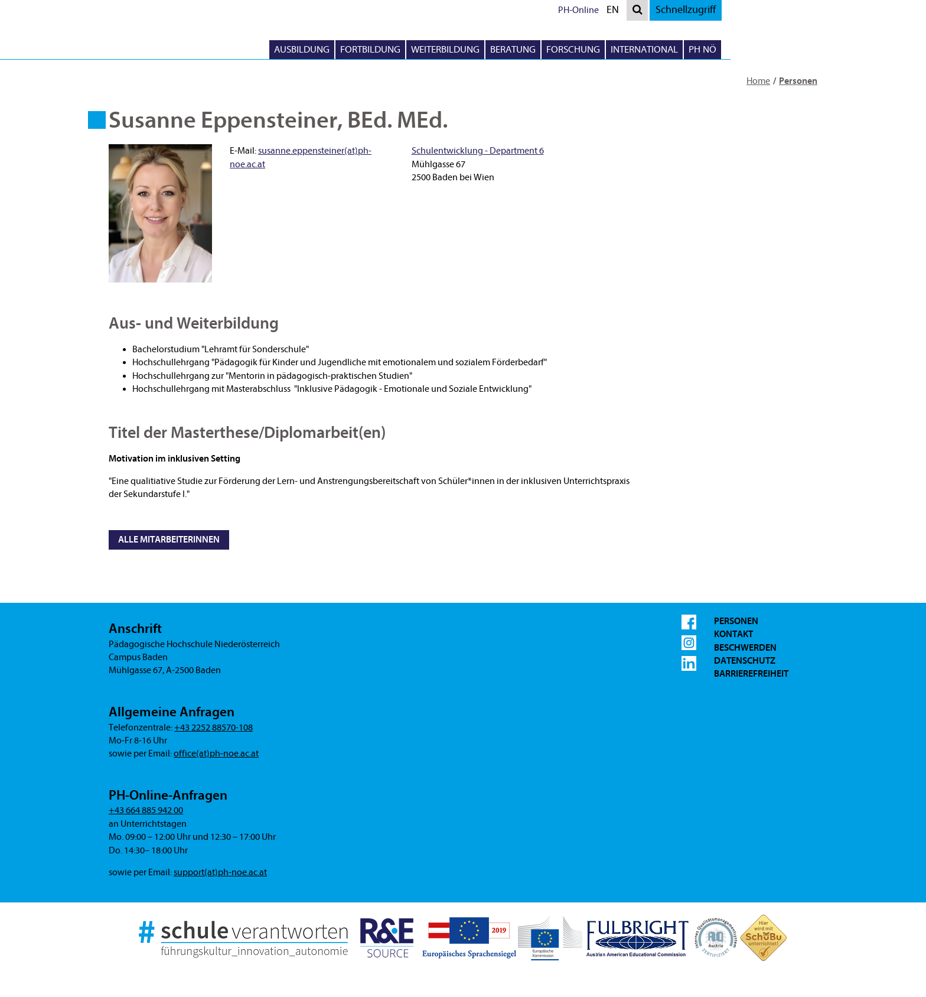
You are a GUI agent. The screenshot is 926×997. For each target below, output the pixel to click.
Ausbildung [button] (418, 49)
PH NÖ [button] (819, 49)
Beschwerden (745, 647)
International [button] (760, 49)
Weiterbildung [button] (561, 49)
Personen (798, 81)
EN (731, 11)
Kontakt (733, 634)
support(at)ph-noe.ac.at (220, 872)
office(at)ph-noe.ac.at (216, 753)
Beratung (629, 49)
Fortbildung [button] (487, 49)
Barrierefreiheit (751, 673)
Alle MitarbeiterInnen (169, 539)
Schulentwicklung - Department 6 (478, 150)
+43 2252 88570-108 (213, 727)
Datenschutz (744, 660)
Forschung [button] (689, 49)
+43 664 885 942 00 (146, 810)
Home (758, 81)
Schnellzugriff (802, 10)
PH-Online (694, 10)
